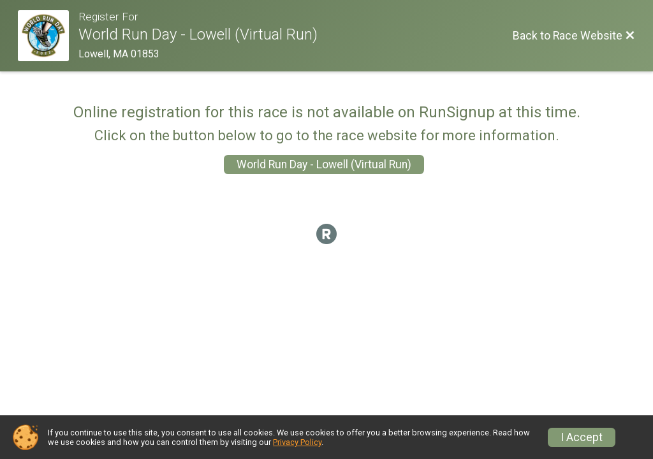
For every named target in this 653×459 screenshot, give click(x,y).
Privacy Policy (297, 442)
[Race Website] (48, 35)
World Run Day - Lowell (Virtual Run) (324, 164)
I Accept (582, 437)
